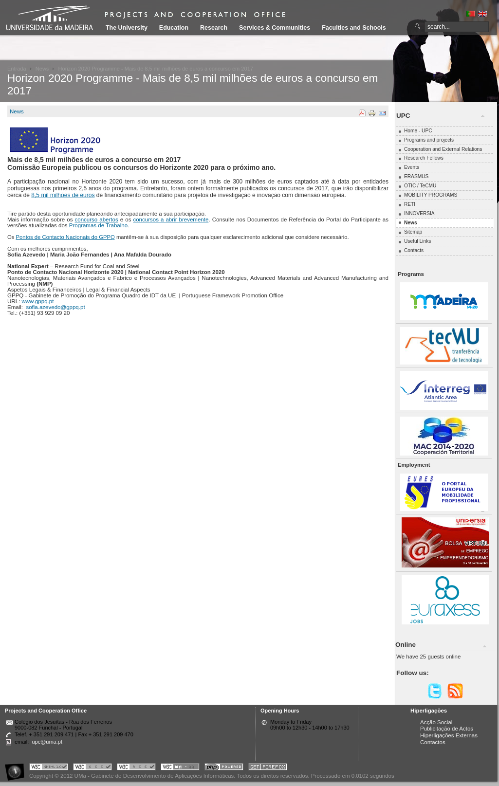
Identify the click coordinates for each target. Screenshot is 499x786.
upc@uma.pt (47, 742)
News (42, 69)
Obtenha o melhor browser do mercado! (267, 768)
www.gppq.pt (37, 301)
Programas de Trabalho (98, 225)
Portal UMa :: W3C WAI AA (180, 768)
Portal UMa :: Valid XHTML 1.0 (48, 768)
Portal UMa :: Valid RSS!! (136, 768)
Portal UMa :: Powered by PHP (223, 768)
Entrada (16, 69)
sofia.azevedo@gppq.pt (55, 307)
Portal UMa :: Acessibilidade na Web (17, 768)
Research (213, 27)
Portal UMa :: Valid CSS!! (92, 768)
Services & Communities (274, 27)
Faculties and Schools (354, 27)
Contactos (432, 742)
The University (127, 27)
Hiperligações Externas (449, 735)
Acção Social (436, 722)
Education (173, 27)
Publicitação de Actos (446, 728)
